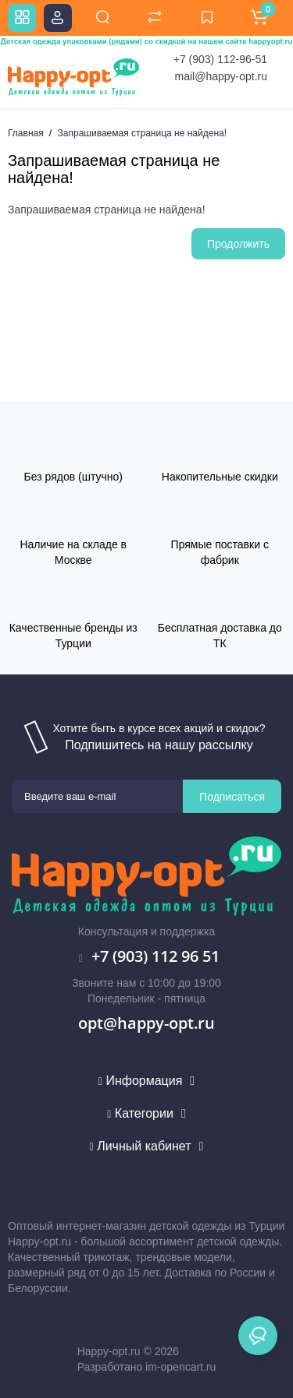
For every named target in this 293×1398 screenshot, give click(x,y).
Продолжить (238, 244)
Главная (26, 133)
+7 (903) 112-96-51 (220, 59)
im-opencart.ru (180, 1367)
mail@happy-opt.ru (221, 76)
